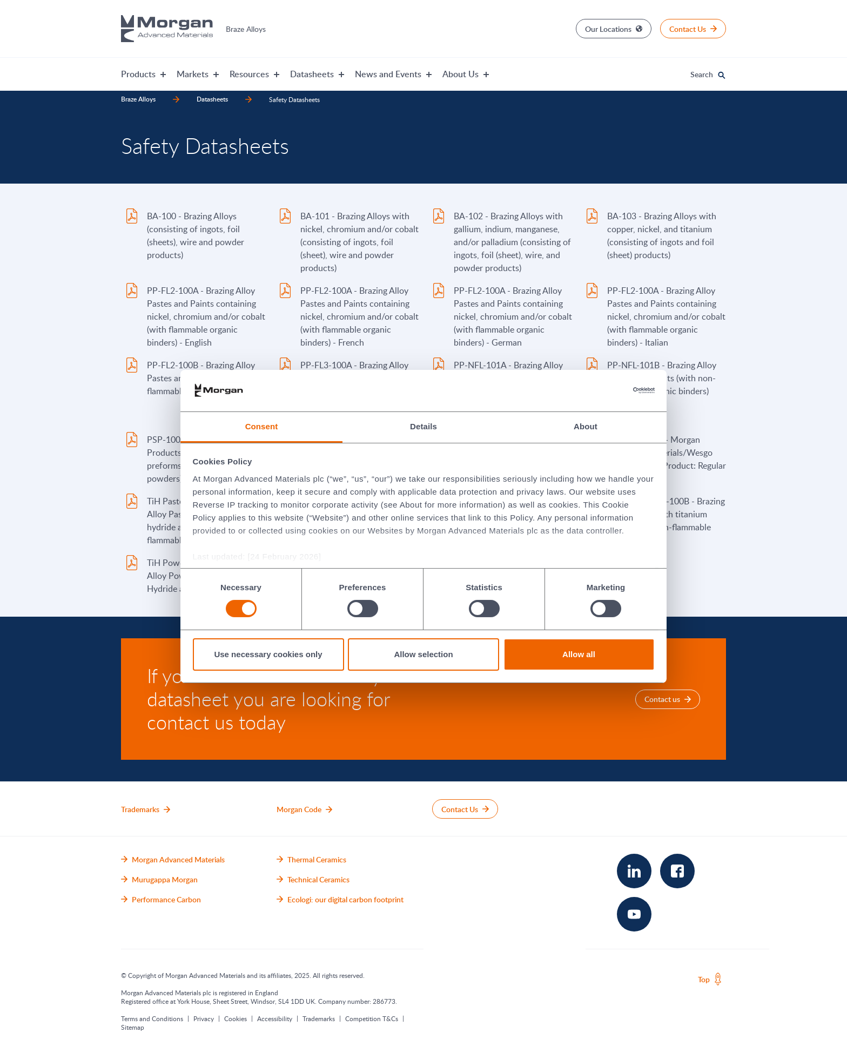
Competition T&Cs (371, 1018)
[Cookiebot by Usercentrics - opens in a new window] (607, 390)
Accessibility (274, 1018)
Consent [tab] (261, 426)
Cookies (235, 1018)
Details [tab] (423, 426)
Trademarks (318, 1018)
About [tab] (585, 426)
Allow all (578, 654)
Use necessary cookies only (268, 654)
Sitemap (132, 1027)
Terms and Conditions (152, 1018)
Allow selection (423, 654)
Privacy (203, 1018)
